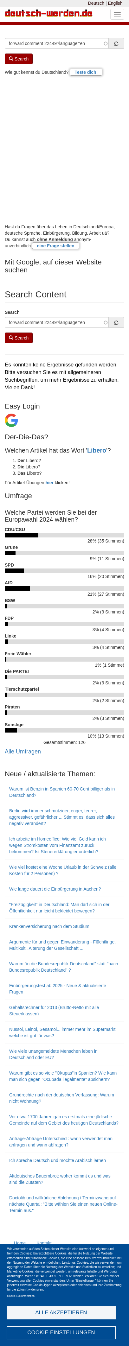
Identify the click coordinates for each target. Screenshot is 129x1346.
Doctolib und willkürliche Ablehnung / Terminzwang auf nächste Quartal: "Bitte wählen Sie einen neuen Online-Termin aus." (63, 1204)
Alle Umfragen (23, 751)
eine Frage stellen (55, 245)
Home (20, 1243)
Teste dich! (86, 72)
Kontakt (43, 1243)
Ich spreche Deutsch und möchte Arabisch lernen (57, 1160)
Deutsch (96, 3)
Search (19, 58)
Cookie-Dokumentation (21, 1296)
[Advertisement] (64, 152)
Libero (96, 450)
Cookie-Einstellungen (61, 1333)
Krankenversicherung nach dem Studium (49, 926)
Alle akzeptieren (61, 1313)
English (115, 3)
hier (49, 482)
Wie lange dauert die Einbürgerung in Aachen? (55, 889)
